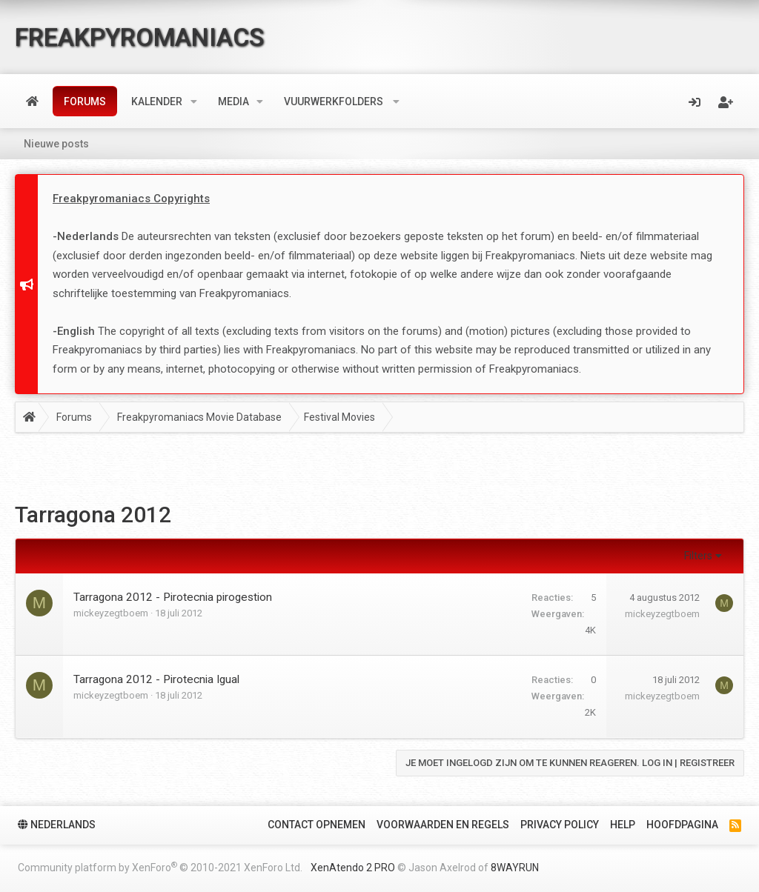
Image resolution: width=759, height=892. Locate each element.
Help (622, 825)
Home (32, 101)
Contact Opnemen (316, 825)
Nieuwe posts (56, 144)
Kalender (156, 101)
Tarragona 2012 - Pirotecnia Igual (156, 679)
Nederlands (57, 825)
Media (233, 101)
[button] (194, 101)
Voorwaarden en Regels (443, 825)
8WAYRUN (515, 867)
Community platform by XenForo (160, 866)
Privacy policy (559, 825)
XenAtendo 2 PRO (353, 867)
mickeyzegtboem (110, 613)
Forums (85, 101)
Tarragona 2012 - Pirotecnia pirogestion (172, 597)
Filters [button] (698, 556)
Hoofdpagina (682, 825)
